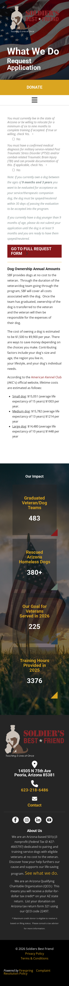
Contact (34, 805)
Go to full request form (31, 251)
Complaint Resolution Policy (27, 971)
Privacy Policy (34, 954)
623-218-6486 (34, 790)
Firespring (26, 970)
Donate (34, 87)
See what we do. (41, 873)
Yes (16, 139)
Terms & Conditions (34, 958)
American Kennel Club (46, 377)
